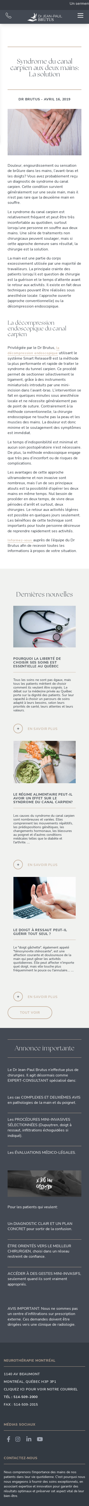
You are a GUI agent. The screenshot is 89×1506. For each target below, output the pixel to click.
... (39, 844)
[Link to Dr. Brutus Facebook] (8, 1439)
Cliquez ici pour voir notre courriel (41, 1389)
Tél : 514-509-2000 (21, 1397)
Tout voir (30, 1012)
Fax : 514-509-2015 (21, 1404)
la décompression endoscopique (34, 350)
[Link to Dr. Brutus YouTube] (40, 1439)
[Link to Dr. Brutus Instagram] (18, 1439)
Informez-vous (20, 540)
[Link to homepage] (44, 17)
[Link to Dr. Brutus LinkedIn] (28, 1439)
